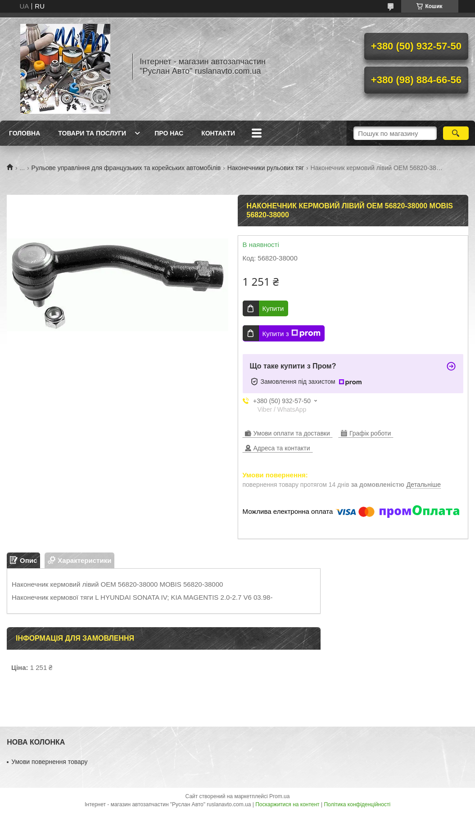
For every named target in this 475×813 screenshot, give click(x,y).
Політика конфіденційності (357, 804)
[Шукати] (456, 133)
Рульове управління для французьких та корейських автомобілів (126, 167)
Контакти (218, 133)
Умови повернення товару (49, 761)
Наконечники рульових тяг (265, 167)
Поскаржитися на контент (287, 804)
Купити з (291, 333)
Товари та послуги (92, 133)
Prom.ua (279, 796)
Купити (273, 308)
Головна (24, 133)
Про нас (168, 133)
